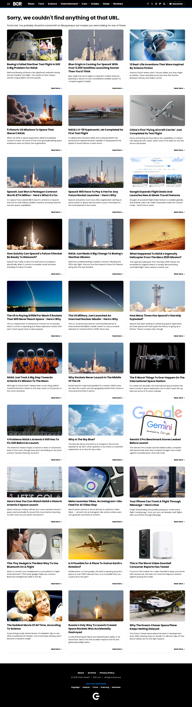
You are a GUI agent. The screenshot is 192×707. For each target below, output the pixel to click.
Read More (55, 88)
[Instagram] (156, 4)
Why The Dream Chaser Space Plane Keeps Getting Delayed (153, 627)
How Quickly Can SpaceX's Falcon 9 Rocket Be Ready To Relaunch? (34, 255)
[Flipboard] (160, 4)
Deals (106, 3)
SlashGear (116, 687)
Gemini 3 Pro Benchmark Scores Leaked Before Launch (155, 441)
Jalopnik (86, 687)
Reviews (118, 3)
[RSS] (164, 4)
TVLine (95, 687)
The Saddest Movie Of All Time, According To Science (34, 626)
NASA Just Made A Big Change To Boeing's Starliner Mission (95, 255)
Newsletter (176, 4)
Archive (92, 673)
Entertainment (69, 3)
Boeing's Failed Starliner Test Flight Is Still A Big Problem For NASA (33, 66)
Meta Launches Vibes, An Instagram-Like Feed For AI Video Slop (95, 503)
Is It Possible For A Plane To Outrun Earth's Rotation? (95, 565)
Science (52, 3)
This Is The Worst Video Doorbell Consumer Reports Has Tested (150, 565)
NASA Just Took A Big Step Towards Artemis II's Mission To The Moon (30, 379)
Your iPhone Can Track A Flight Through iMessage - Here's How (155, 503)
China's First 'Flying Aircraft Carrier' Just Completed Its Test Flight (156, 131)
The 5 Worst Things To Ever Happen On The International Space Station (157, 379)
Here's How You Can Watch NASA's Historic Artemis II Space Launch (34, 503)
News (31, 3)
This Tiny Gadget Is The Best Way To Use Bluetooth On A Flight (32, 565)
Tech (41, 3)
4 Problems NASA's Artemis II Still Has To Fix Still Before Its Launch (33, 441)
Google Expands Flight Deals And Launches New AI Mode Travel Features (155, 193)
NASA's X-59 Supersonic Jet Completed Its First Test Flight (95, 131)
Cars (84, 3)
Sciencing (105, 687)
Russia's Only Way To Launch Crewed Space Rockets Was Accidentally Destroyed (92, 628)
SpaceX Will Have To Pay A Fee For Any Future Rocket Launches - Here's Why (93, 193)
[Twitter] (152, 4)
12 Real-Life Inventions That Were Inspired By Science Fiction (157, 66)
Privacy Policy (107, 673)
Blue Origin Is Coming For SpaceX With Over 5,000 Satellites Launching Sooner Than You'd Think (93, 68)
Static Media (83, 677)
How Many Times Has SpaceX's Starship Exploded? (155, 317)
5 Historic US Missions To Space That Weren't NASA (30, 131)
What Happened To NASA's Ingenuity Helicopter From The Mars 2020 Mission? (155, 255)
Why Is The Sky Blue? (81, 439)
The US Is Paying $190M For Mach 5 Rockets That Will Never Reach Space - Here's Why (34, 317)
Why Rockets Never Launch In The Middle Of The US (94, 379)
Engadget (75, 687)
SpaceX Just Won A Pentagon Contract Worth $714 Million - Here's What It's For (32, 193)
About (81, 673)
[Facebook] (148, 4)
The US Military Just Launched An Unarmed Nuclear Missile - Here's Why (93, 317)
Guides (95, 3)
